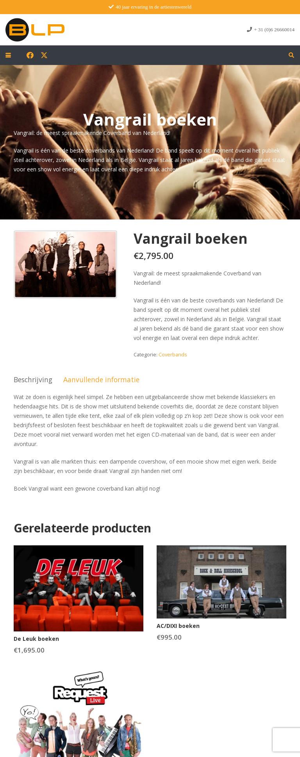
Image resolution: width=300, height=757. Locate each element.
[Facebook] (30, 55)
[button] (8, 55)
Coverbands (173, 354)
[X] (44, 55)
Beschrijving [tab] (33, 379)
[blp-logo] (34, 29)
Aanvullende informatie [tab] (101, 379)
